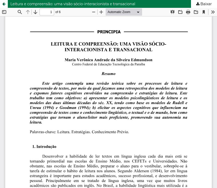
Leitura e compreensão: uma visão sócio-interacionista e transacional (72, 4)
